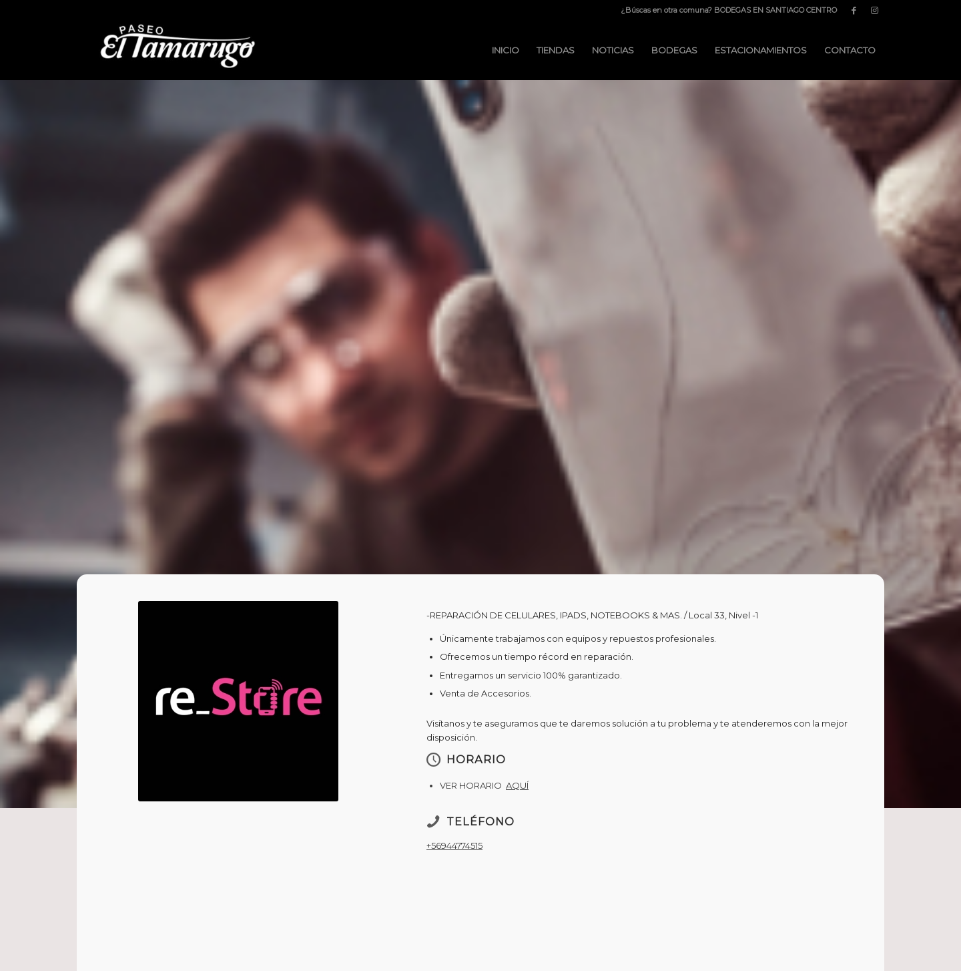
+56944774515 (454, 845)
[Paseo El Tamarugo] (177, 50)
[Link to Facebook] (854, 10)
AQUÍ (517, 785)
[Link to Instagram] (874, 10)
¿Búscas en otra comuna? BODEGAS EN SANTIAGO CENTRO (729, 10)
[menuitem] (725, 10)
